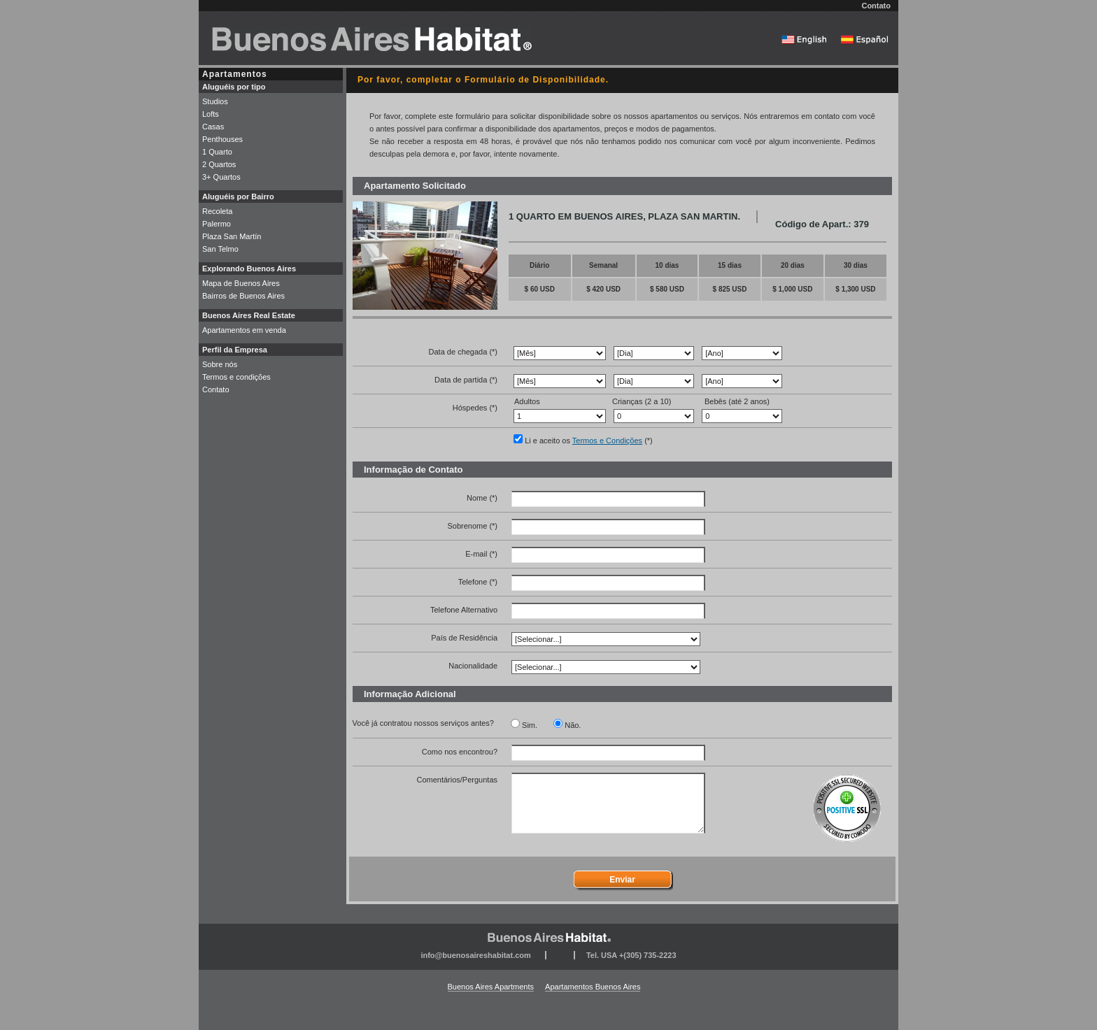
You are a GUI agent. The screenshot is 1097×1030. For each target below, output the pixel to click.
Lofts (210, 114)
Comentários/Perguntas (456, 779)
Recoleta (217, 211)
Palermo (216, 224)
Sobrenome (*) (472, 526)
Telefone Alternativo (463, 610)
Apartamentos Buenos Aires (592, 986)
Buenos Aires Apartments (491, 986)
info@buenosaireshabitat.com (475, 955)
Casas (213, 126)
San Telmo (220, 249)
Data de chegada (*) (463, 352)
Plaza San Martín (231, 236)
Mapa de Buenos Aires (241, 283)
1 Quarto (217, 152)
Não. (573, 725)
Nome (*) (482, 498)
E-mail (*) (481, 554)
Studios (215, 101)
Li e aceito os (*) (589, 440)
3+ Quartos (221, 177)
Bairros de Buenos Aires (243, 296)
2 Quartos (219, 164)
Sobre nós (219, 364)
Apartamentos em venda (244, 330)
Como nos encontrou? (459, 752)
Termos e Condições (607, 440)
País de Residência (464, 638)
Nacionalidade (472, 665)
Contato (876, 5)
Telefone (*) (477, 582)
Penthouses (222, 139)
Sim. (529, 725)
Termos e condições (236, 377)
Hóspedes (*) (475, 407)
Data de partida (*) (465, 379)
